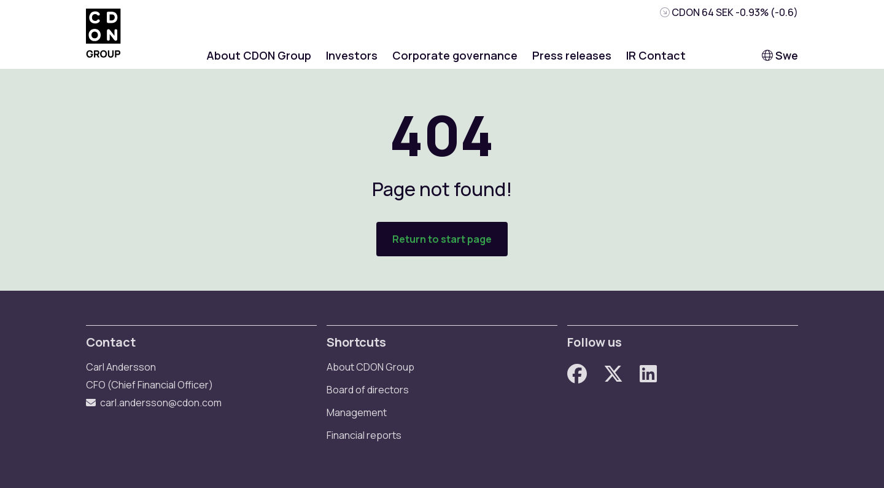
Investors (352, 55)
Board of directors (368, 389)
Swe (780, 55)
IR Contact (656, 55)
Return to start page (442, 239)
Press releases (571, 55)
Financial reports (364, 435)
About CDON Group (258, 55)
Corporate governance (455, 55)
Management (357, 412)
